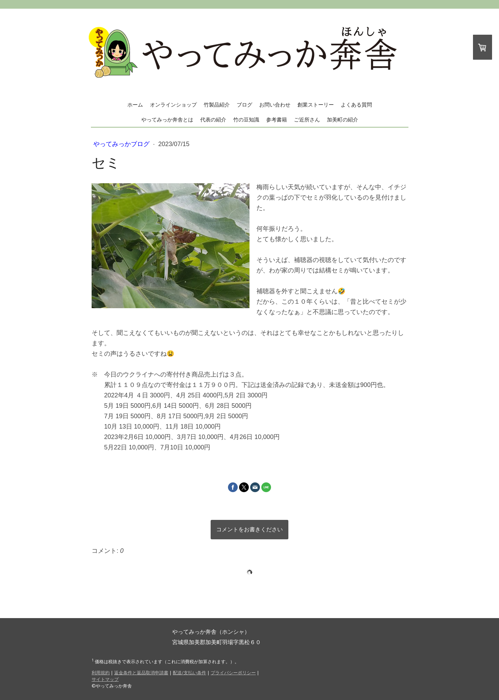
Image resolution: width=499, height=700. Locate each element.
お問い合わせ (274, 105)
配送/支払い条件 (189, 672)
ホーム (135, 105)
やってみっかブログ (122, 144)
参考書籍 (276, 120)
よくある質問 (356, 105)
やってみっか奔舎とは (167, 120)
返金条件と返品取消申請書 (141, 672)
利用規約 (101, 672)
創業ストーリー (315, 105)
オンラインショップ (173, 105)
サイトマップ (105, 679)
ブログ (244, 105)
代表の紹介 (213, 120)
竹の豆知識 (246, 120)
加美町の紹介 (342, 120)
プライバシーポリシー (233, 672)
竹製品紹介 (217, 105)
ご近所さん (307, 120)
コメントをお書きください (249, 529)
